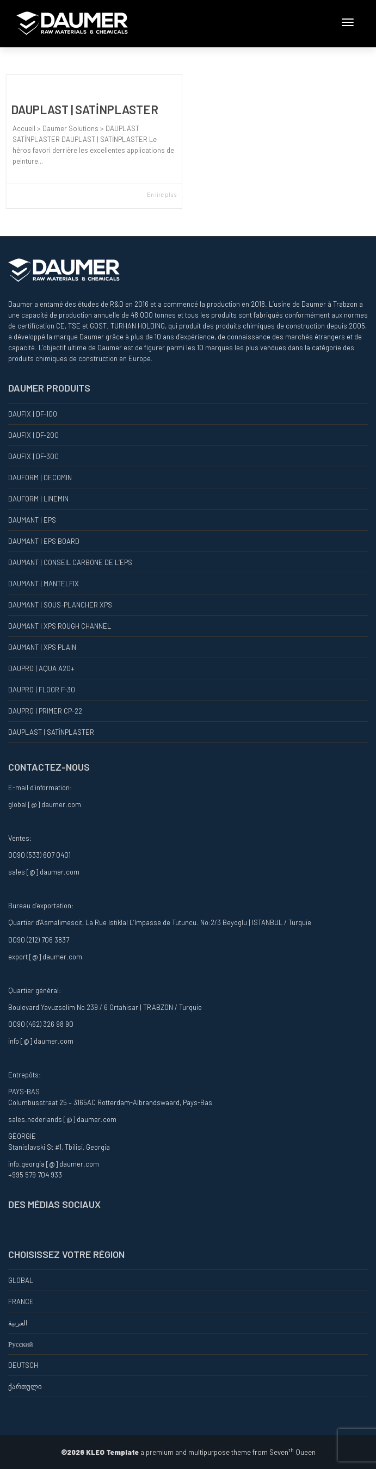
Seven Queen (292, 1452)
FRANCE (21, 1301)
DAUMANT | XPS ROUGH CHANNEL (59, 626)
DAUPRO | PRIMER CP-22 (45, 710)
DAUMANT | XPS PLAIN (42, 647)
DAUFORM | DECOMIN (40, 477)
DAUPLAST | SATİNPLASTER (84, 109)
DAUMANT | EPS (32, 520)
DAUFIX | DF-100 (32, 414)
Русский (20, 1344)
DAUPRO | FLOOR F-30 (41, 689)
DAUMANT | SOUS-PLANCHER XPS (60, 604)
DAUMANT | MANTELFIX (43, 583)
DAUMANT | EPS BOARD (43, 541)
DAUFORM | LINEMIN (38, 498)
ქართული (25, 1386)
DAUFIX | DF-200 (33, 435)
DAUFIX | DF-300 (33, 456)
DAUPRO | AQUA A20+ (41, 668)
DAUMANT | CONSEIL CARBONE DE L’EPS (70, 562)
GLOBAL (20, 1280)
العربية (18, 1322)
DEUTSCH (23, 1365)
